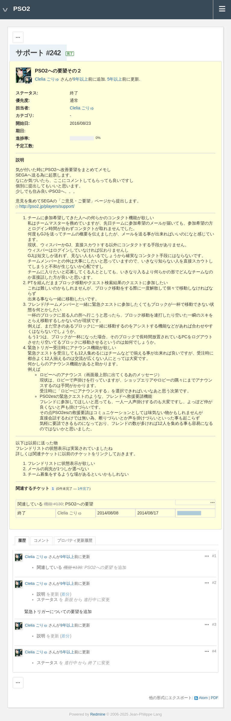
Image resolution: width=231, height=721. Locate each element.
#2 (214, 583)
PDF (214, 698)
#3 (214, 624)
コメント (41, 540)
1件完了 (83, 488)
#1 (214, 556)
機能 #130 (53, 504)
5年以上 (114, 79)
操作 (212, 502)
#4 (214, 651)
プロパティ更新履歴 (74, 540)
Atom (203, 698)
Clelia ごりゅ (47, 79)
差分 (65, 594)
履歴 (22, 540)
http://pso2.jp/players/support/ (47, 206)
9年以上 (80, 79)
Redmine (97, 714)
